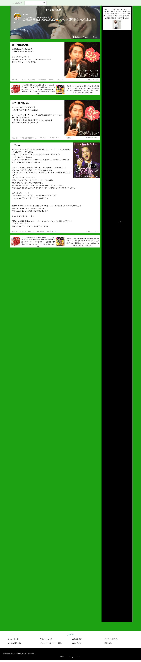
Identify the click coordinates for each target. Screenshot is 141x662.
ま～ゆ (25, 15)
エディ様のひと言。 (21, 45)
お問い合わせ (76, 643)
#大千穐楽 (42, 80)
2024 (105, 585)
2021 (105, 593)
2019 (105, 598)
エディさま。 (18, 145)
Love (85, 37)
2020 (105, 595)
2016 (105, 606)
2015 (105, 608)
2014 (105, 611)
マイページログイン (111, 639)
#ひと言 (60, 80)
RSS (105, 618)
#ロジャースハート (28, 80)
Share (94, 37)
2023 (105, 588)
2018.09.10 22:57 (92, 231)
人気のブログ (76, 639)
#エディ (52, 80)
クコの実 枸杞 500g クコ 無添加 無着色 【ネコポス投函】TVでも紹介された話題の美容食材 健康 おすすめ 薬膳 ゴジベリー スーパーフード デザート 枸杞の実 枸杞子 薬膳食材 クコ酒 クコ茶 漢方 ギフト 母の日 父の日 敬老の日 (38, 89)
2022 (105, 590)
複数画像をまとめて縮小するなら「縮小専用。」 (20, 653)
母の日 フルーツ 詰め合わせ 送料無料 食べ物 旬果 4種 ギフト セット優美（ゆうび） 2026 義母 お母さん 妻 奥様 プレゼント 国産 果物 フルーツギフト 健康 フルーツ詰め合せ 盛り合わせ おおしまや (82, 89)
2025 (105, 583)
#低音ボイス (51, 231)
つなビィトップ (13, 639)
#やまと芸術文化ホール (29, 138)
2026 (105, 580)
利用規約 (60, 643)
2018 (105, 601)
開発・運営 (108, 643)
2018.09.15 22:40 (92, 80)
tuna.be (70, 634)
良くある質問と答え (15, 643)
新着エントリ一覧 (46, 639)
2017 (105, 603)
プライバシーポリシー (47, 643)
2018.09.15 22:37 (92, 138)
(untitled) (106, 39)
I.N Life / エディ (55, 9)
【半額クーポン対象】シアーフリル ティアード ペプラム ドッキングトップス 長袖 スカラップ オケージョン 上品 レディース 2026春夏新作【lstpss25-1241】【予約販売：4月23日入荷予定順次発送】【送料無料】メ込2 (116, 14)
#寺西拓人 (15, 80)
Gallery (76, 37)
